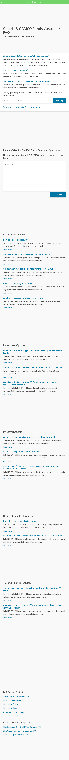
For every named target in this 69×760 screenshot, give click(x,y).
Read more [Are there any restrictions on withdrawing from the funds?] (7, 260)
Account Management (12, 681)
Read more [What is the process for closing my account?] (7, 289)
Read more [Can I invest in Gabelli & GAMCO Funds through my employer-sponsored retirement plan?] (7, 375)
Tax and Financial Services (13, 697)
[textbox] (28, 100)
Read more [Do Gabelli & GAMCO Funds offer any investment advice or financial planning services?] (7, 599)
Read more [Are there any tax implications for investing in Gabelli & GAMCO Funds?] (7, 582)
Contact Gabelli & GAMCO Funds (16, 677)
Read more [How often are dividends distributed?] (7, 512)
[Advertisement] (34, 130)
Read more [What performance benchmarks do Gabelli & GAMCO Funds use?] (7, 527)
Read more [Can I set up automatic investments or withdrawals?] (7, 245)
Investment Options (11, 685)
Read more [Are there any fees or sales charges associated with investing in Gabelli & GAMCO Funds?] (7, 459)
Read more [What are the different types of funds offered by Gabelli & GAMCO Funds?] (7, 344)
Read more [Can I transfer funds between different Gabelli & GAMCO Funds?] (7, 358)
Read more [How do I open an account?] (7, 231)
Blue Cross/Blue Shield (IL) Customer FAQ (20, 712)
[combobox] (28, 100)
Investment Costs (10, 689)
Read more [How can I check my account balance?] (7, 274)
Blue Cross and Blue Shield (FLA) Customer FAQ (22, 708)
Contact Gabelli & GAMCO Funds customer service (24, 107)
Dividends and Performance (14, 693)
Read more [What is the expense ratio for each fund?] (7, 442)
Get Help (59, 100)
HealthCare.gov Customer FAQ (15, 716)
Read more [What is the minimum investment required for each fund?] (7, 428)
